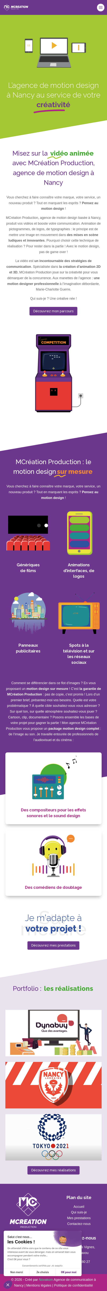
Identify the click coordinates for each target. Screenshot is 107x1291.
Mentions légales (38, 1285)
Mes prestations (79, 1218)
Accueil (78, 1207)
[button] (7, 1284)
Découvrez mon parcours (53, 311)
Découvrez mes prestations (53, 945)
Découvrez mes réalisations (53, 1170)
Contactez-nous (78, 1224)
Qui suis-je (79, 1212)
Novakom (46, 1280)
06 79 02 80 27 (79, 1262)
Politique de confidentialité (73, 1285)
